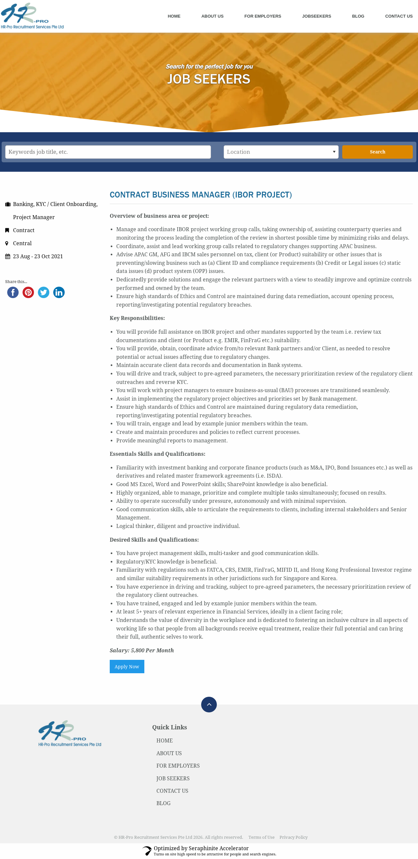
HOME (164, 741)
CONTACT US (172, 791)
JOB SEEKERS (173, 778)
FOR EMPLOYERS (178, 766)
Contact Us (399, 16)
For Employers (263, 16)
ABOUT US (169, 753)
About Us (212, 16)
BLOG (163, 803)
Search (377, 151)
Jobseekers (316, 16)
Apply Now (127, 666)
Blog (358, 16)
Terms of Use (262, 837)
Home (174, 16)
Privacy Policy (294, 837)
